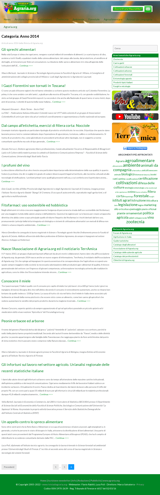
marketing (150, 205)
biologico (128, 174)
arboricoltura (137, 170)
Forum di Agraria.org (122, 233)
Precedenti (9, 467)
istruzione (139, 200)
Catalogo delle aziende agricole (127, 252)
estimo (131, 191)
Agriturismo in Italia (122, 237)
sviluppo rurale (141, 218)
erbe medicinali (151, 188)
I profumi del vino (15, 165)
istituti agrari (122, 200)
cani (115, 178)
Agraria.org (10, 26)
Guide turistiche (120, 240)
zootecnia (135, 221)
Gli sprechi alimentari (18, 49)
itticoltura (152, 200)
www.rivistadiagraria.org (54, 484)
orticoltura (124, 209)
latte (116, 205)
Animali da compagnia (139, 19)
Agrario (120, 161)
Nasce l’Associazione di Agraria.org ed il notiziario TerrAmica (49, 248)
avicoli (145, 170)
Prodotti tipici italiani (122, 82)
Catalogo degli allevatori (124, 244)
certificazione (148, 178)
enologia (129, 187)
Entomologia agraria (122, 78)
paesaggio (135, 209)
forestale (141, 195)
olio (116, 209)
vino (150, 217)
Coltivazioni (45, 19)
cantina (121, 178)
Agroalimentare (113, 19)
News (7, 19)
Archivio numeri (24, 19)
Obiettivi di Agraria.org (123, 260)
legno (141, 205)
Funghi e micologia (121, 86)
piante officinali (149, 209)
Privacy (140, 484)
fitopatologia (128, 196)
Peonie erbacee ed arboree (22, 321)
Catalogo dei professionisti (125, 256)
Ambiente (78, 19)
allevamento (118, 166)
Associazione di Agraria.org (125, 248)
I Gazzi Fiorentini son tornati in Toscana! (33, 85)
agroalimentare (140, 160)
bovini (153, 174)
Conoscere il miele (15, 281)
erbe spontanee (121, 192)
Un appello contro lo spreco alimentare (32, 422)
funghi (151, 196)
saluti (131, 217)
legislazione (128, 204)
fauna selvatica (141, 192)
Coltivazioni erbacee (122, 67)
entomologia (139, 188)
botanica (147, 175)
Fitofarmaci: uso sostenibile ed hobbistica (34, 205)
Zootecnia (62, 19)
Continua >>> (26, 65)
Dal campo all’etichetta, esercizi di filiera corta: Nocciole (45, 125)
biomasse (139, 174)
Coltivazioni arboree (122, 71)
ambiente (132, 165)
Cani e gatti (118, 63)
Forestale (94, 19)
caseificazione (132, 179)
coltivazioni (126, 182)
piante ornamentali (129, 213)
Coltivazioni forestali (122, 74)
